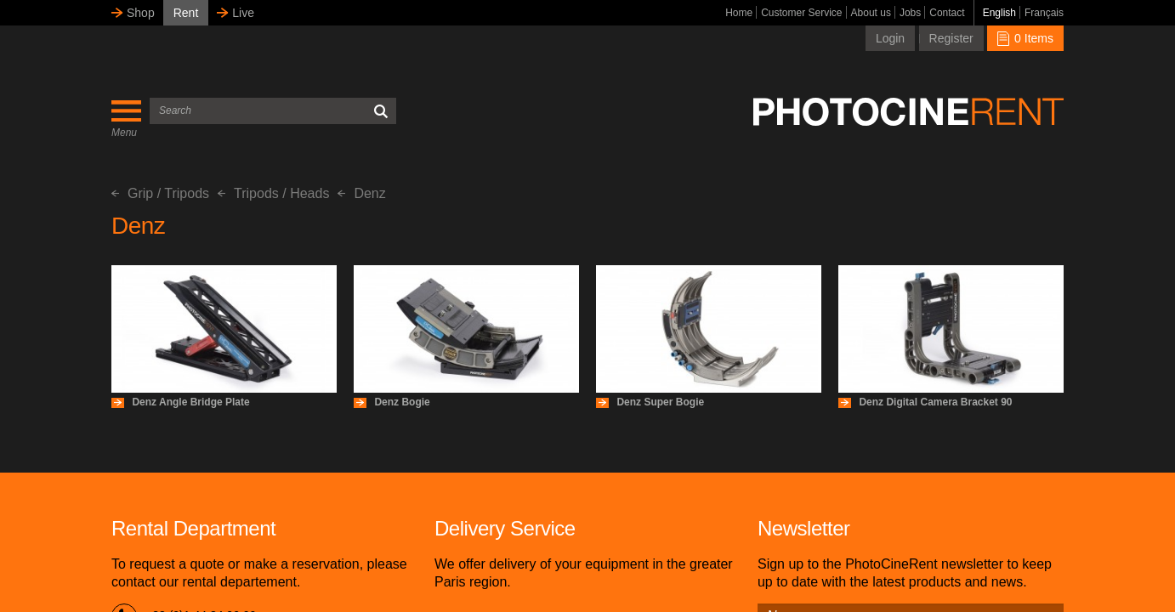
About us (871, 13)
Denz (361, 193)
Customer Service (801, 13)
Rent (186, 13)
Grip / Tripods (160, 193)
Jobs (910, 13)
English (999, 13)
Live (243, 13)
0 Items (1025, 38)
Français (1044, 13)
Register (951, 38)
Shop (141, 13)
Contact (946, 13)
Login (890, 38)
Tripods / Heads (273, 193)
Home (738, 13)
